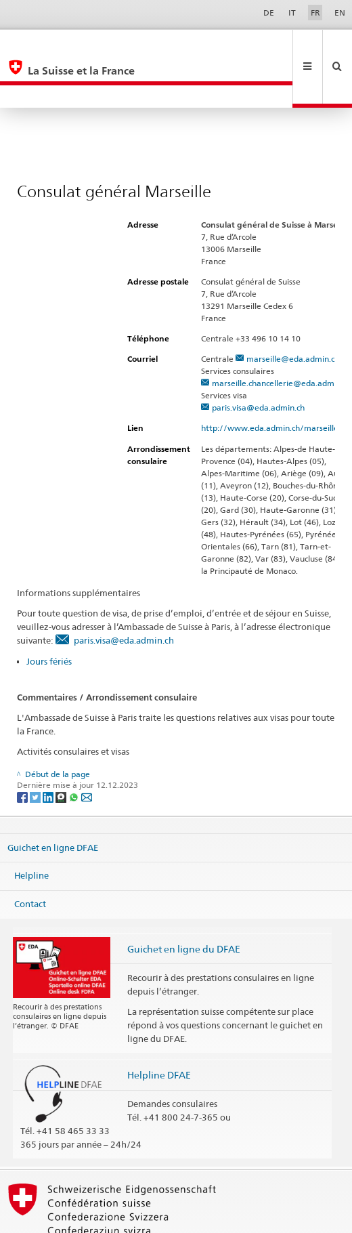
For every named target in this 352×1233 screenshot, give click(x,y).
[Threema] (62, 751)
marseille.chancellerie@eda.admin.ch (281, 337)
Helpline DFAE (159, 1029)
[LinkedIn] (49, 751)
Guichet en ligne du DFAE (183, 903)
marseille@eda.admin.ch (292, 313)
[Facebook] (23, 751)
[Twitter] (36, 751)
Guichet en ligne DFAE (52, 801)
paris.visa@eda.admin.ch (258, 362)
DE (268, 12)
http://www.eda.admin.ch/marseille (275, 382)
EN (339, 12)
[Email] (86, 751)
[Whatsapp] (74, 751)
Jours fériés (49, 615)
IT (292, 12)
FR (315, 12)
